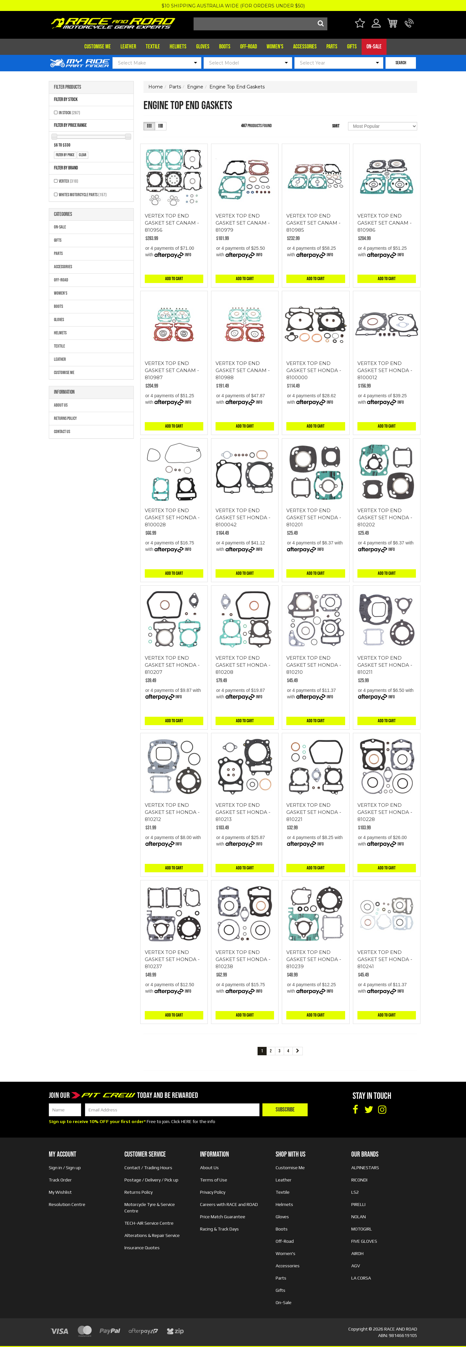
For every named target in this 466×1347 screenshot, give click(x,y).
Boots (224, 46)
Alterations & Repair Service (152, 1235)
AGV (355, 1265)
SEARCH (401, 63)
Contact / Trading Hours (148, 1167)
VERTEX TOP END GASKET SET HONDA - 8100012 (384, 370)
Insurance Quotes (142, 1247)
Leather (128, 46)
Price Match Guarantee (222, 1216)
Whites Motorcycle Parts (83, 194)
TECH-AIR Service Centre (149, 1223)
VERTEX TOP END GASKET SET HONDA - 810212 (172, 812)
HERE (186, 1121)
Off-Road (248, 46)
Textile (153, 46)
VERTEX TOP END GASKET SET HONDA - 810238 (243, 959)
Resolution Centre (67, 1204)
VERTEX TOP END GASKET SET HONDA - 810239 (313, 959)
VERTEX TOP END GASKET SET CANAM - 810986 (384, 223)
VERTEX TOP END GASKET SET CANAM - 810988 (243, 370)
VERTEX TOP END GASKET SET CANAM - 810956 (172, 223)
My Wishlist (60, 1192)
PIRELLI (358, 1204)
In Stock (69, 113)
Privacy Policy (212, 1192)
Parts (331, 46)
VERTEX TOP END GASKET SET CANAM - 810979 (243, 223)
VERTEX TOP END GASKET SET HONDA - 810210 (313, 665)
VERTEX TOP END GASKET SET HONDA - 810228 (384, 812)
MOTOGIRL (361, 1228)
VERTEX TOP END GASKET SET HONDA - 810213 (243, 812)
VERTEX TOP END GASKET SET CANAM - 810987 (172, 370)
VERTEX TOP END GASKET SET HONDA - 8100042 (243, 517)
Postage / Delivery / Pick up (151, 1179)
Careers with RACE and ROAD (229, 1204)
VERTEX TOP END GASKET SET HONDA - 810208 (243, 665)
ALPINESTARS (365, 1167)
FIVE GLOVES (364, 1241)
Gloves (202, 46)
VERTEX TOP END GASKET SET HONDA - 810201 (313, 517)
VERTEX (68, 181)
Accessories (305, 46)
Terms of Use (213, 1179)
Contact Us (62, 431)
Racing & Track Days (219, 1228)
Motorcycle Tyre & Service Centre (149, 1207)
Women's (275, 46)
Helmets (178, 46)
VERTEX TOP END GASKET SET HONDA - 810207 (172, 665)
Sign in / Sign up (65, 1167)
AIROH (357, 1253)
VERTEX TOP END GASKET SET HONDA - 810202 (384, 517)
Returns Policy (65, 418)
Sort (335, 126)
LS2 (355, 1192)
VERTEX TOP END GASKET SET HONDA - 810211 (384, 665)
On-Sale (374, 46)
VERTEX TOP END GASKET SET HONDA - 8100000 (313, 370)
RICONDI (359, 1179)
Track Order (60, 1179)
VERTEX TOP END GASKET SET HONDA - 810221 (313, 812)
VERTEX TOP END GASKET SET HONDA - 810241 (384, 959)
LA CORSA (361, 1278)
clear (82, 155)
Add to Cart (174, 278)
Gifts (352, 46)
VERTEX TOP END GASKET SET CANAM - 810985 (313, 223)
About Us (61, 405)
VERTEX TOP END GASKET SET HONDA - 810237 (172, 959)
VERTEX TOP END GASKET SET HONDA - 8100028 (172, 517)
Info (188, 255)
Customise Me (97, 46)
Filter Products (67, 87)
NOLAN (358, 1216)
